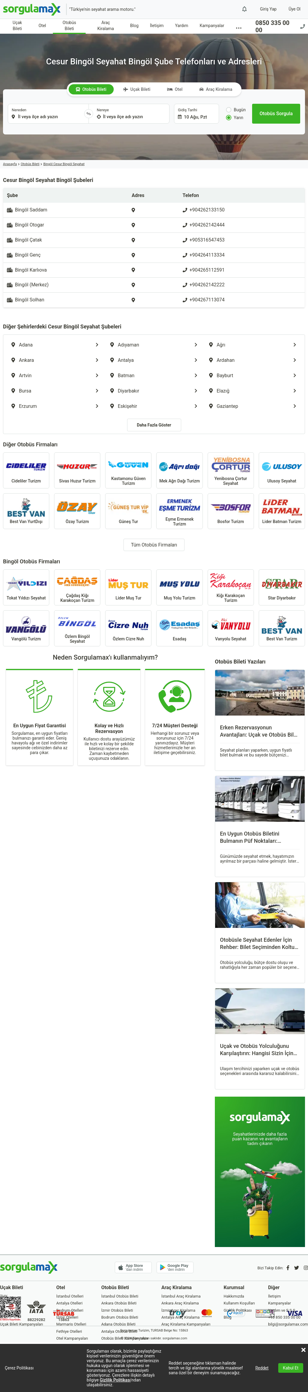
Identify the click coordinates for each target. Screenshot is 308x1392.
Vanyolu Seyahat (230, 628)
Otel (42, 25)
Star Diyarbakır (281, 587)
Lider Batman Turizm (281, 511)
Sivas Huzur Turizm (77, 470)
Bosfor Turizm (230, 511)
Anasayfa (10, 164)
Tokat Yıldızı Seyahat (26, 587)
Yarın (234, 117)
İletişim (157, 25)
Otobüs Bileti (69, 25)
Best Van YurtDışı (26, 511)
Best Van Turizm (281, 628)
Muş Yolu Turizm (179, 587)
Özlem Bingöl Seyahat (77, 628)
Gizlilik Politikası (115, 1380)
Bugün (236, 109)
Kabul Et (290, 1368)
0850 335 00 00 (280, 26)
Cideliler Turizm (26, 470)
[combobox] (46, 113)
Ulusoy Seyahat (281, 470)
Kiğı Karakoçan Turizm (230, 587)
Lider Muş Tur (128, 587)
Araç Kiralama (105, 25)
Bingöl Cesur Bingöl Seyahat (63, 164)
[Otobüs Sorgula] (276, 114)
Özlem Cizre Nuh (128, 628)
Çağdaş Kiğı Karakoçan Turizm (77, 587)
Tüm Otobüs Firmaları (154, 545)
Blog (134, 25)
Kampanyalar (212, 25)
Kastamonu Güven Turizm (128, 470)
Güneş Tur (128, 511)
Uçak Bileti (17, 25)
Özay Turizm (77, 511)
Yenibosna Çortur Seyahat (230, 470)
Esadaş (179, 628)
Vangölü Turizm (26, 628)
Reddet (262, 1368)
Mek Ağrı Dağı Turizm (179, 470)
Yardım (181, 25)
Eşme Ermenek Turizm (179, 511)
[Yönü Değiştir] (88, 113)
